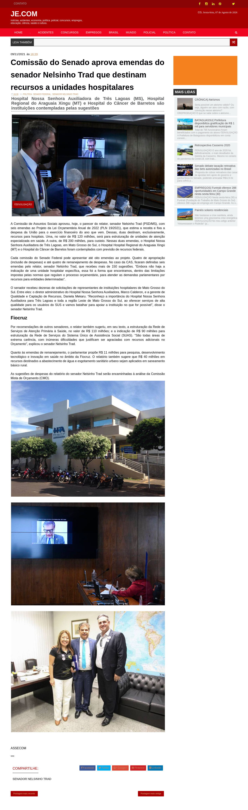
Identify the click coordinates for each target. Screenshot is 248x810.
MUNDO (131, 32)
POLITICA (27, 94)
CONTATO (20, 3)
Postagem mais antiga (151, 794)
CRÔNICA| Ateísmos (207, 99)
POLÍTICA (169, 32)
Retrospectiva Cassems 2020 (212, 145)
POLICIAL (150, 32)
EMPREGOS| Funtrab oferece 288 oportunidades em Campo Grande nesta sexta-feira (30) (215, 191)
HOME (18, 32)
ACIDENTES (45, 32)
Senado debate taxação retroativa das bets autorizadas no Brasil (215, 167)
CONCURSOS (69, 32)
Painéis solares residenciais (211, 210)
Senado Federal (42, 94)
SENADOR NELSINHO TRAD (65, 94)
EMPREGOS (94, 32)
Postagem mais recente (24, 794)
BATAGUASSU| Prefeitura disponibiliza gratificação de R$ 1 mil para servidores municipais (214, 123)
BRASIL (114, 32)
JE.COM (24, 14)
